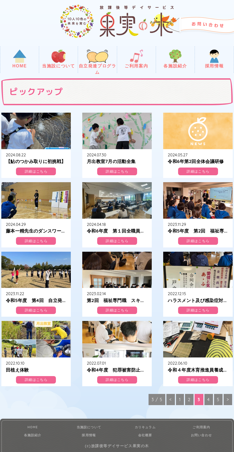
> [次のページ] (228, 399)
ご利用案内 (136, 59)
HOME (19, 59)
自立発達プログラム (97, 61)
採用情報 (214, 59)
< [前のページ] (170, 399)
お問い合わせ (201, 435)
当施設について (58, 59)
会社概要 (145, 435)
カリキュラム (145, 427)
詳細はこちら (36, 171)
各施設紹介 (175, 59)
